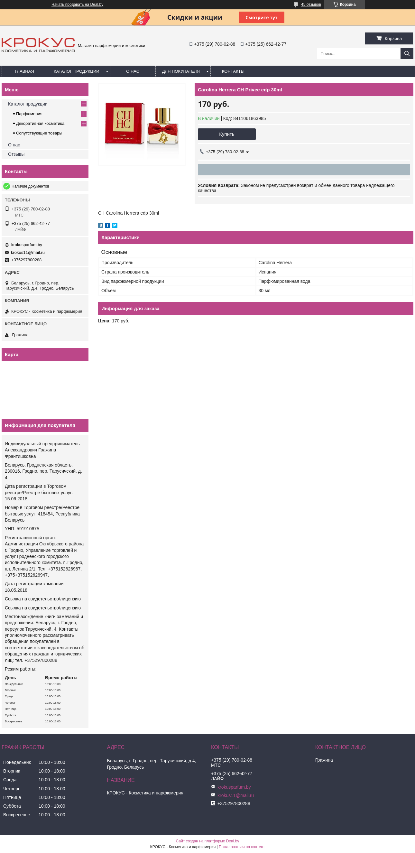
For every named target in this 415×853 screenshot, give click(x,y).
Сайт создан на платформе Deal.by (207, 841)
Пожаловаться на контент (242, 847)
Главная (24, 71)
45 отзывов (311, 4)
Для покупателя (181, 71)
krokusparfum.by (26, 244)
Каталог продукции (76, 71)
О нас (132, 71)
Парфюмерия (29, 113)
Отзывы (16, 154)
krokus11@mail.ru (28, 252)
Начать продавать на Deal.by (77, 4)
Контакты (233, 71)
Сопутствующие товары (39, 133)
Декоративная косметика (40, 123)
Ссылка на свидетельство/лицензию (43, 598)
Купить (226, 134)
